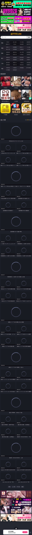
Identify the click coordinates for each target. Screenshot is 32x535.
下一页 (18, 486)
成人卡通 (21, 52)
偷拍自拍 (15, 52)
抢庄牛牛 (28, 44)
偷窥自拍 (8, 57)
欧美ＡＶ (21, 47)
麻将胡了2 (8, 44)
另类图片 (28, 59)
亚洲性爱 (8, 52)
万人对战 (21, 42)
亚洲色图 (15, 57)
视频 (2, 48)
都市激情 (8, 62)
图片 (2, 58)
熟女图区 (21, 59)
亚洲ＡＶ (8, 47)
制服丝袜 (8, 54)
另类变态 (28, 54)
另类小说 (15, 64)
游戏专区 (28, 42)
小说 (2, 63)
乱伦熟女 (21, 54)
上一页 (13, 486)
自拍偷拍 (15, 47)
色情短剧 (15, 69)
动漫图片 (28, 57)
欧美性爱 (28, 52)
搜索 (29, 37)
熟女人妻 (8, 49)
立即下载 (25, 532)
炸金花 (14, 44)
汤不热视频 (28, 67)
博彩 (2, 43)
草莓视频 (21, 67)
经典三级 (15, 54)
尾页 (22, 486)
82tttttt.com (16, 34)
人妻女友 (21, 62)
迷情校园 (8, 64)
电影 (2, 53)
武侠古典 (28, 62)
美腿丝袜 (8, 59)
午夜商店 (15, 67)
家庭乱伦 (15, 62)
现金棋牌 (21, 44)
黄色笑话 (21, 64)
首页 (9, 486)
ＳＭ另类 (28, 49)
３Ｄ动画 (28, 47)
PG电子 (7, 42)
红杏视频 (8, 69)
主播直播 (21, 49)
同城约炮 (8, 67)
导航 (2, 68)
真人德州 (15, 42)
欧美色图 (21, 57)
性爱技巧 (28, 64)
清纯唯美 (15, 59)
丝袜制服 (15, 49)
